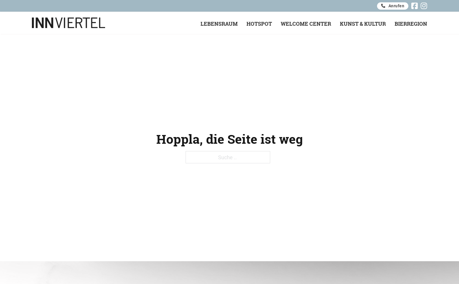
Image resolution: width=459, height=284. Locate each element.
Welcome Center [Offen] (306, 23)
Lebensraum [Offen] (219, 23)
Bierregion (411, 23)
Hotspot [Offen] (259, 23)
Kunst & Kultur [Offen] (363, 23)
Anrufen (392, 5)
